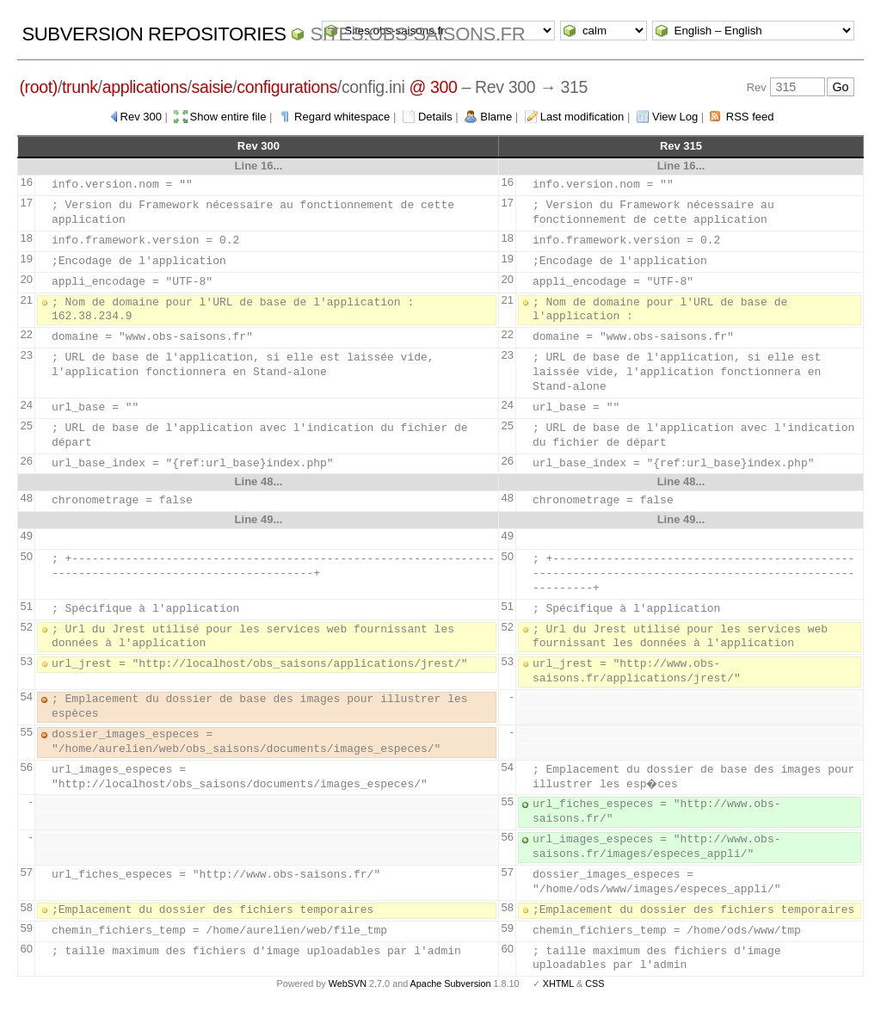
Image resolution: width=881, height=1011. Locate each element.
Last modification (582, 116)
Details (435, 116)
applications (145, 86)
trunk (80, 86)
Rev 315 (681, 145)
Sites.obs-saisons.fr (417, 34)
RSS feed (750, 116)
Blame (496, 116)
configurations (287, 86)
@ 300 (433, 86)
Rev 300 (141, 116)
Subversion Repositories (154, 34)
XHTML (558, 983)
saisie (212, 86)
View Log (675, 116)
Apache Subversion (450, 983)
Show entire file (228, 116)
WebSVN (348, 983)
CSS (594, 983)
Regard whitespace (342, 116)
